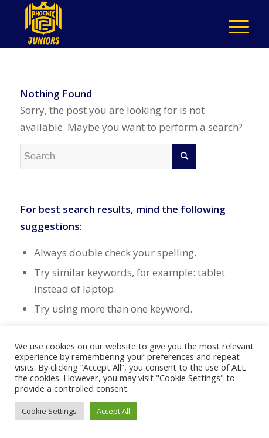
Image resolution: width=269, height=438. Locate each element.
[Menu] (233, 24)
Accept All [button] (113, 411)
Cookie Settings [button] (49, 411)
